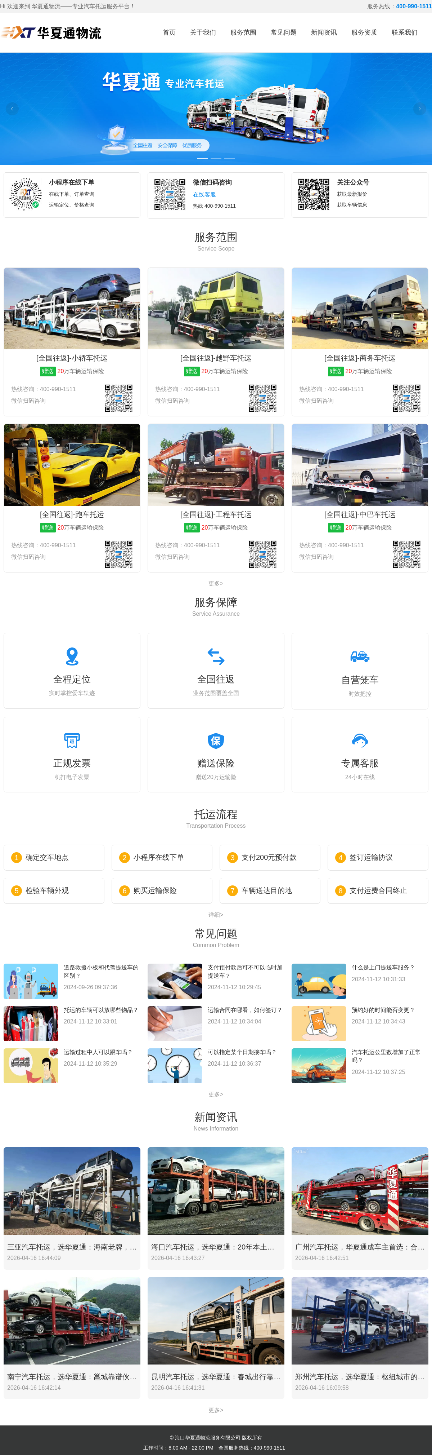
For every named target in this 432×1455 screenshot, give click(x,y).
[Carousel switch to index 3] (229, 158)
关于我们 (203, 32)
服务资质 (364, 32)
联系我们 (405, 32)
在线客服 (204, 194)
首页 (169, 32)
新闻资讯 (324, 32)
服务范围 (243, 32)
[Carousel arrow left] (12, 108)
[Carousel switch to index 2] (216, 158)
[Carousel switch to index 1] (202, 158)
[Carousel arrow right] (419, 108)
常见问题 (284, 32)
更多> (215, 583)
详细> (215, 915)
